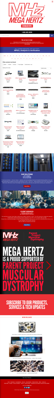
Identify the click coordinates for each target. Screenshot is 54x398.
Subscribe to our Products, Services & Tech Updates (40, 383)
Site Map (10, 383)
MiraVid (9, 64)
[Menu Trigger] (52, 1)
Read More (27, 186)
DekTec (4, 64)
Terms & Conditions (16, 383)
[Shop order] (45, 68)
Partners (22, 383)
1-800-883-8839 (27, 32)
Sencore (14, 64)
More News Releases (27, 377)
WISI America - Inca (28, 64)
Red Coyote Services (36, 389)
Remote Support (27, 383)
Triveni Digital (20, 64)
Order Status (6, 383)
